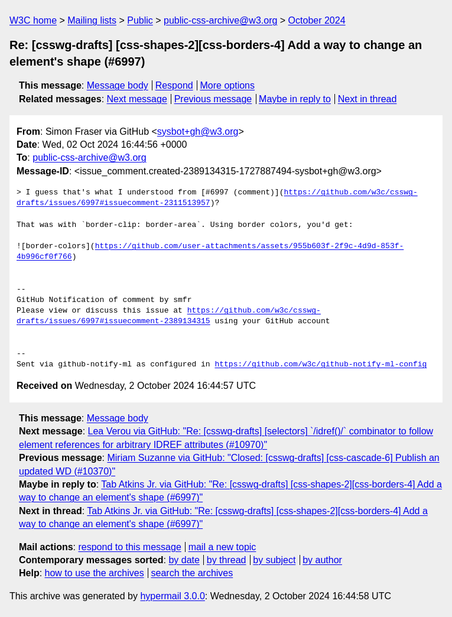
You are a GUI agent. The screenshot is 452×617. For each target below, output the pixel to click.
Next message (137, 99)
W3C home (33, 20)
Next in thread (367, 99)
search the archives (192, 573)
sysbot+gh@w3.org (198, 131)
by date (183, 560)
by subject (274, 560)
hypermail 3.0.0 (172, 596)
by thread (226, 560)
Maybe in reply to (295, 99)
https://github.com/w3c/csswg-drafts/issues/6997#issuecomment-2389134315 (169, 316)
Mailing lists (91, 20)
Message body (117, 85)
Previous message (213, 99)
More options (227, 85)
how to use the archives (94, 573)
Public (140, 20)
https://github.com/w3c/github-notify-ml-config (320, 364)
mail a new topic (222, 547)
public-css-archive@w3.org (220, 20)
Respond (174, 85)
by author (322, 560)
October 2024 (317, 20)
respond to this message (129, 547)
